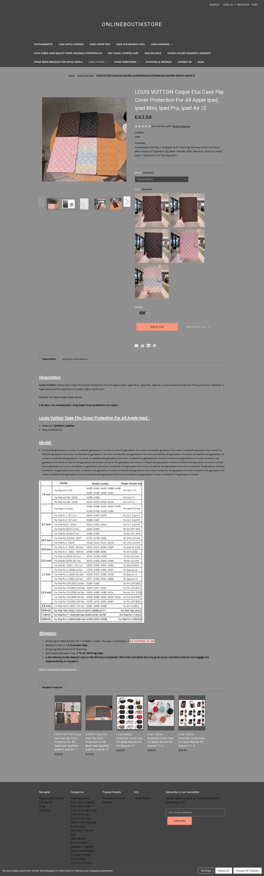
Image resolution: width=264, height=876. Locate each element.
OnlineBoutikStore (113, 798)
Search (214, 4)
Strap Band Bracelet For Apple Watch (58, 61)
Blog (201, 61)
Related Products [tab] (52, 687)
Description (49, 359)
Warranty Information (75, 359)
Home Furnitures (127, 61)
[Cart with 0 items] (255, 4)
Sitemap (44, 810)
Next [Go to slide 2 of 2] (127, 201)
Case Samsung (162, 44)
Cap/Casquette (43, 44)
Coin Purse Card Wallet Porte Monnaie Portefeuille (68, 53)
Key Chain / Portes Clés (123, 53)
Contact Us (185, 61)
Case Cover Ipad (100, 44)
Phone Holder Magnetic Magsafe (189, 53)
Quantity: (139, 307)
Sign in (228, 4)
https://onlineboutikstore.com (58, 669)
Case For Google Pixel (130, 44)
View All (107, 802)
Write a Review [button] (181, 126)
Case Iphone (98, 61)
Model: (144, 172)
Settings (206, 870)
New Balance (152, 53)
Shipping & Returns (159, 61)
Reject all (223, 870)
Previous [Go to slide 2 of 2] (41, 201)
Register (243, 4)
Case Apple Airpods (71, 44)
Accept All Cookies (247, 870)
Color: (143, 189)
